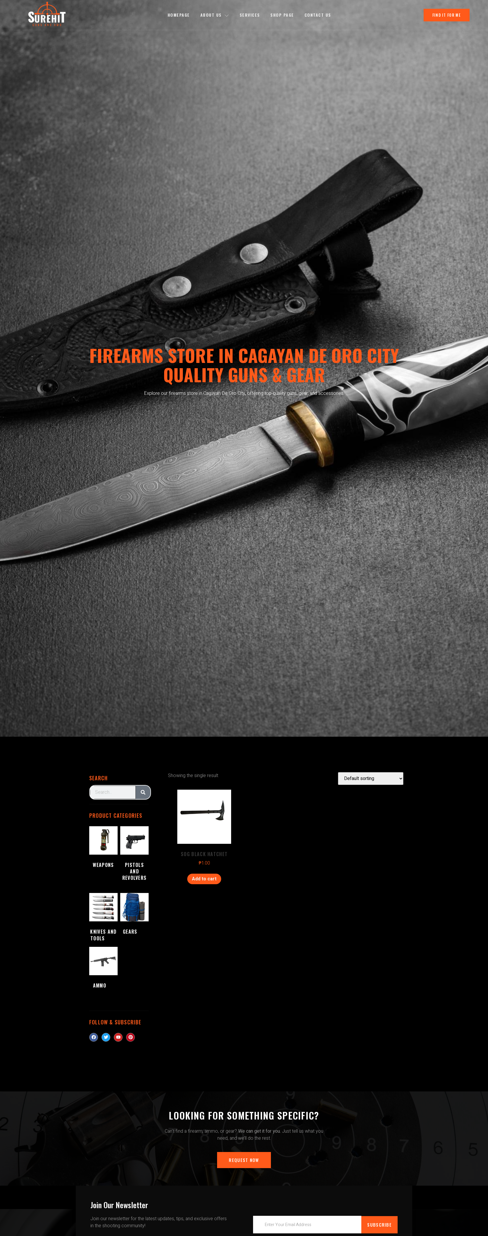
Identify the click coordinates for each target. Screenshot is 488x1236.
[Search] (143, 792)
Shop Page (282, 15)
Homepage (178, 15)
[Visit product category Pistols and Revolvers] (134, 858)
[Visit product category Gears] (134, 915)
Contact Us (318, 15)
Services (250, 15)
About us (214, 15)
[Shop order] (370, 778)
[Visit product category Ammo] (103, 969)
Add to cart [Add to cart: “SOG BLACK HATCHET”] (204, 878)
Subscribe (379, 1224)
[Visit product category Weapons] (103, 851)
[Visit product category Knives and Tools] (103, 918)
